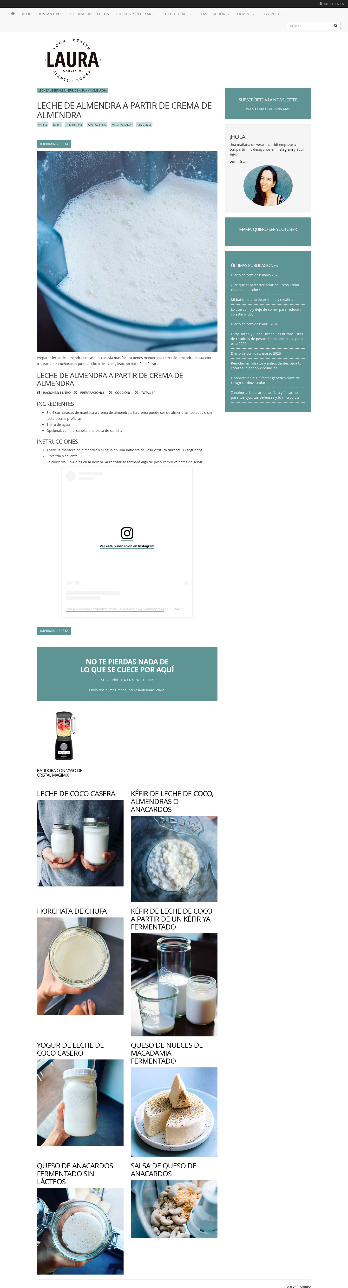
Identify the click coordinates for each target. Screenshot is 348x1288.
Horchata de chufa (72, 911)
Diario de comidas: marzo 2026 (256, 353)
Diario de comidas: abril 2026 (254, 324)
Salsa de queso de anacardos (163, 1169)
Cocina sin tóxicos (89, 14)
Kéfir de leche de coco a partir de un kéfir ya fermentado (171, 919)
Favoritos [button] (273, 14)
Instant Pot (51, 14)
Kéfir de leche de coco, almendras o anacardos (172, 801)
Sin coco (144, 125)
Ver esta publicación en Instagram (127, 546)
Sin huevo (74, 125)
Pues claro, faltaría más (268, 108)
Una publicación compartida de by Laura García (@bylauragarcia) (115, 609)
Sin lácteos (97, 125)
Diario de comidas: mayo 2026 (255, 275)
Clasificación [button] (214, 14)
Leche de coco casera (76, 793)
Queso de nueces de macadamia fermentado (167, 1053)
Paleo (42, 125)
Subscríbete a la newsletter (127, 680)
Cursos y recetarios (137, 14)
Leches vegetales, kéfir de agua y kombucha (72, 90)
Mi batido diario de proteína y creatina (262, 299)
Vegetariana (121, 125)
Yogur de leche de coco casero (70, 1049)
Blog (27, 14)
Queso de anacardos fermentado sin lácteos (75, 1173)
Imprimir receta (54, 144)
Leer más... (237, 162)
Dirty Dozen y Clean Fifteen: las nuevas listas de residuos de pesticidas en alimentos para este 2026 (267, 339)
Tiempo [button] (245, 14)
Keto (56, 125)
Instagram (284, 149)
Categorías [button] (178, 14)
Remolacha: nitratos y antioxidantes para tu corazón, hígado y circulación (266, 365)
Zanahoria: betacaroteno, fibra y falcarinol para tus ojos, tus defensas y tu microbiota (265, 395)
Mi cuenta (331, 3)
